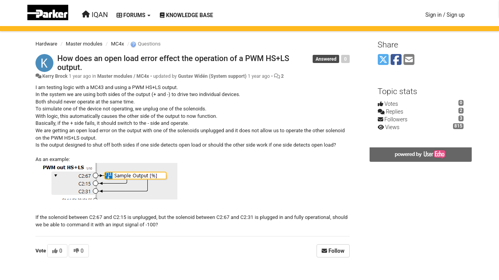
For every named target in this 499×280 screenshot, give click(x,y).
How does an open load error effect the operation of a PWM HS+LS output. (173, 63)
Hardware (46, 44)
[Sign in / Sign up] (445, 14)
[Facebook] (396, 60)
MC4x (117, 44)
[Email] (408, 60)
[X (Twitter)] (383, 60)
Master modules (84, 44)
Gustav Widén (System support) (212, 76)
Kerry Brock (54, 76)
